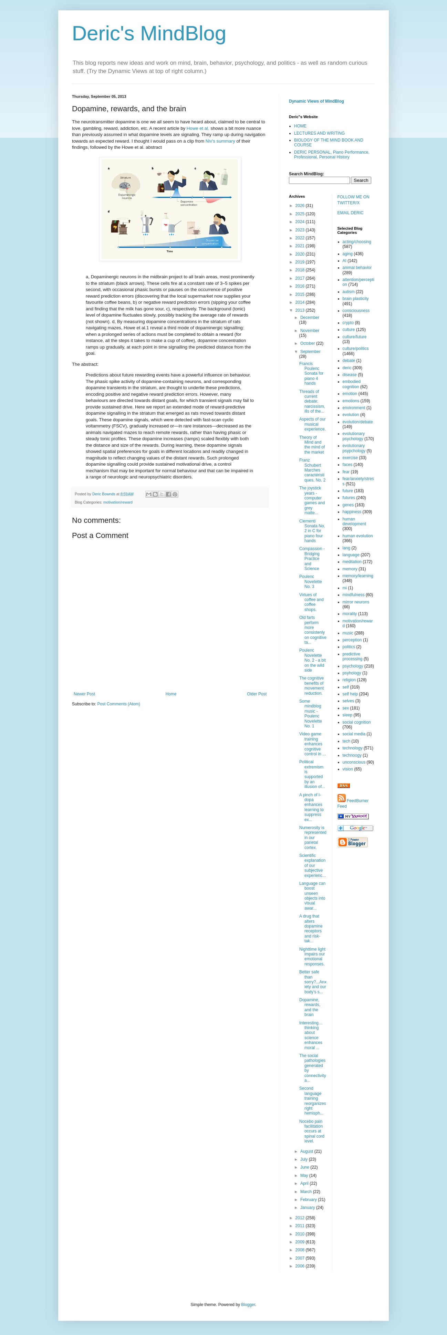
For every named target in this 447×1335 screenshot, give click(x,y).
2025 (300, 213)
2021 (300, 246)
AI (344, 260)
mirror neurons (356, 602)
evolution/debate (358, 422)
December (309, 317)
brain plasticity (356, 298)
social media (354, 734)
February (309, 1199)
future (348, 490)
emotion (350, 393)
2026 (300, 205)
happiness (352, 511)
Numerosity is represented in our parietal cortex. (312, 837)
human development (354, 521)
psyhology (352, 673)
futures (349, 497)
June (305, 1167)
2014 (300, 302)
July (304, 1159)
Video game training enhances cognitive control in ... (312, 744)
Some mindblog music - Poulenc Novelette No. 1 (310, 713)
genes (348, 505)
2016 (300, 286)
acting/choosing (357, 241)
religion (349, 679)
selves (348, 700)
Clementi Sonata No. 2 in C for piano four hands (312, 531)
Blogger (248, 1304)
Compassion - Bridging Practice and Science (312, 558)
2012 (300, 1217)
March (306, 1191)
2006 (300, 1266)
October (308, 343)
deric (347, 367)
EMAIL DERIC (350, 212)
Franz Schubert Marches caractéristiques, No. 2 (312, 470)
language (351, 554)
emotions (351, 401)
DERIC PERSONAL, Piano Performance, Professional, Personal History (332, 154)
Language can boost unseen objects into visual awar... (312, 896)
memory (350, 569)
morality (350, 613)
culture (349, 329)
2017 (300, 278)
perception (352, 640)
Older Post (257, 694)
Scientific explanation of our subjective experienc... (312, 865)
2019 (300, 262)
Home (171, 694)
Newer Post (84, 694)
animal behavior (357, 267)
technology (353, 748)
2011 (300, 1225)
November (309, 330)
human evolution (358, 536)
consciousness (356, 310)
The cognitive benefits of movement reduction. (311, 685)
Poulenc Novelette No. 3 (310, 581)
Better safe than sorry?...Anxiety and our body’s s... (312, 982)
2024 (300, 221)
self (346, 687)
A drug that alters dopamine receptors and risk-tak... (311, 928)
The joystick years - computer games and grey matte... (312, 500)
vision (348, 769)
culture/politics (356, 348)
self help (350, 694)
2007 (300, 1258)
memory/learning (358, 575)
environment (354, 407)
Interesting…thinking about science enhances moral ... (311, 1035)
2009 (300, 1242)
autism (349, 291)
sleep (348, 715)
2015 (300, 294)
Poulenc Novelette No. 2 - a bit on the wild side (312, 660)
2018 (300, 270)
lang (347, 548)
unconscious (354, 762)
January (308, 1207)
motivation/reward (118, 502)
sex (346, 708)
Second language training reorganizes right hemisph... (312, 1101)
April (305, 1183)
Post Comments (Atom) (118, 704)
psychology (353, 666)
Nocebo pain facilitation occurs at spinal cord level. (311, 1131)
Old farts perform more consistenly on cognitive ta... (312, 630)
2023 (300, 230)
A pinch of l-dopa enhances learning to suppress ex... (311, 807)
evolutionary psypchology (354, 448)
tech (347, 741)
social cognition (357, 722)
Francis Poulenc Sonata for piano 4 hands (311, 373)
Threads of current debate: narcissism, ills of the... (312, 401)
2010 (300, 1234)
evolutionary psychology (354, 436)
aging (348, 253)
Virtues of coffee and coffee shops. (311, 602)
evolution (351, 414)
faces (348, 464)
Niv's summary (220, 141)
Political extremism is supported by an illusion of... (312, 774)
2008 (300, 1250)
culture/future (355, 336)
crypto (348, 322)
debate (349, 360)
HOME (300, 126)
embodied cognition (352, 384)
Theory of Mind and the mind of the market (312, 445)
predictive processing (353, 656)
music (348, 633)
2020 (300, 254)
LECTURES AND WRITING (319, 133)
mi (345, 588)
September (310, 351)
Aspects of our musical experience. (312, 424)
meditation (352, 561)
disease (350, 374)
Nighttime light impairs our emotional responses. (312, 956)
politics (349, 646)
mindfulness (354, 594)
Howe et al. (198, 128)
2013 (300, 310)
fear (346, 471)
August (307, 1151)
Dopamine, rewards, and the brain (309, 1007)
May (304, 1175)
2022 (300, 238)
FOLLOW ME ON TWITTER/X (353, 200)
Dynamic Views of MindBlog (316, 101)
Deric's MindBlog (149, 33)
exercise (350, 457)
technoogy (352, 755)
